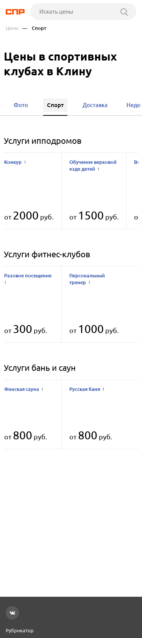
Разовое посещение (28, 278)
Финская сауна (24, 389)
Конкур (15, 162)
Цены (12, 28)
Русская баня (87, 389)
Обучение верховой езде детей (93, 165)
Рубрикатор (20, 630)
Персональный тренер (87, 278)
